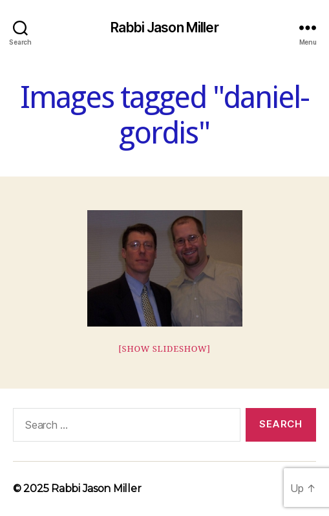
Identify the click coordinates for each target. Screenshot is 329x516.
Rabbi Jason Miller (164, 27)
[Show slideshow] (164, 349)
